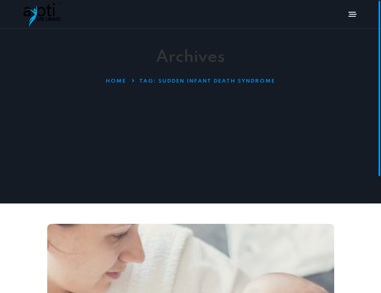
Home (116, 81)
